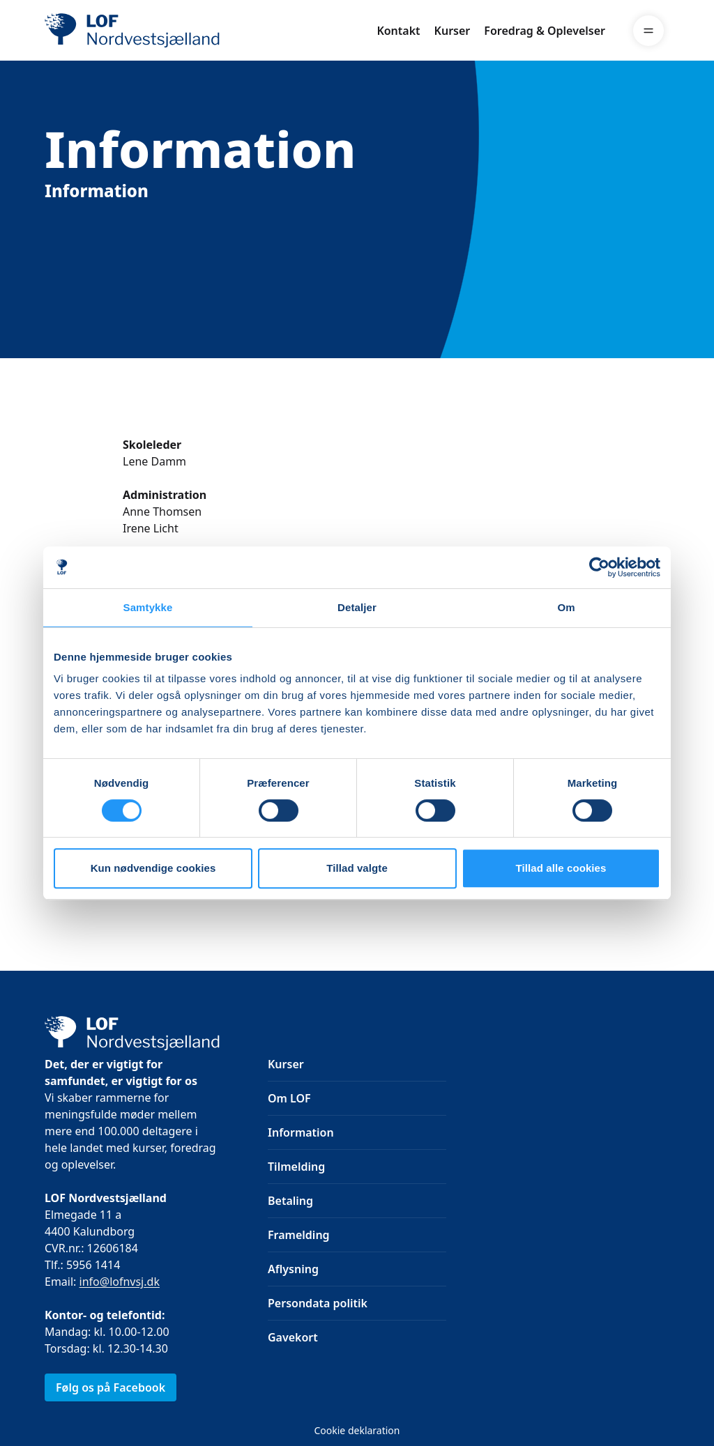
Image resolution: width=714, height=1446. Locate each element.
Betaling (290, 1200)
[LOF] (146, 31)
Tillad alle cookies (560, 868)
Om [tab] (566, 607)
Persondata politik (317, 1303)
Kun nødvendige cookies (153, 868)
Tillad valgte (357, 868)
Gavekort (293, 1337)
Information (301, 1132)
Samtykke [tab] (148, 607)
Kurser (452, 30)
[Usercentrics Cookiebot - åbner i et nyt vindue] (599, 567)
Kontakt (398, 30)
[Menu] (648, 30)
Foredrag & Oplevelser (544, 30)
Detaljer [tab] (357, 607)
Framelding (299, 1235)
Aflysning (293, 1269)
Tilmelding (296, 1166)
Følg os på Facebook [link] (110, 1387)
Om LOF (289, 1098)
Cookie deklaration (357, 1430)
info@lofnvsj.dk (119, 1281)
